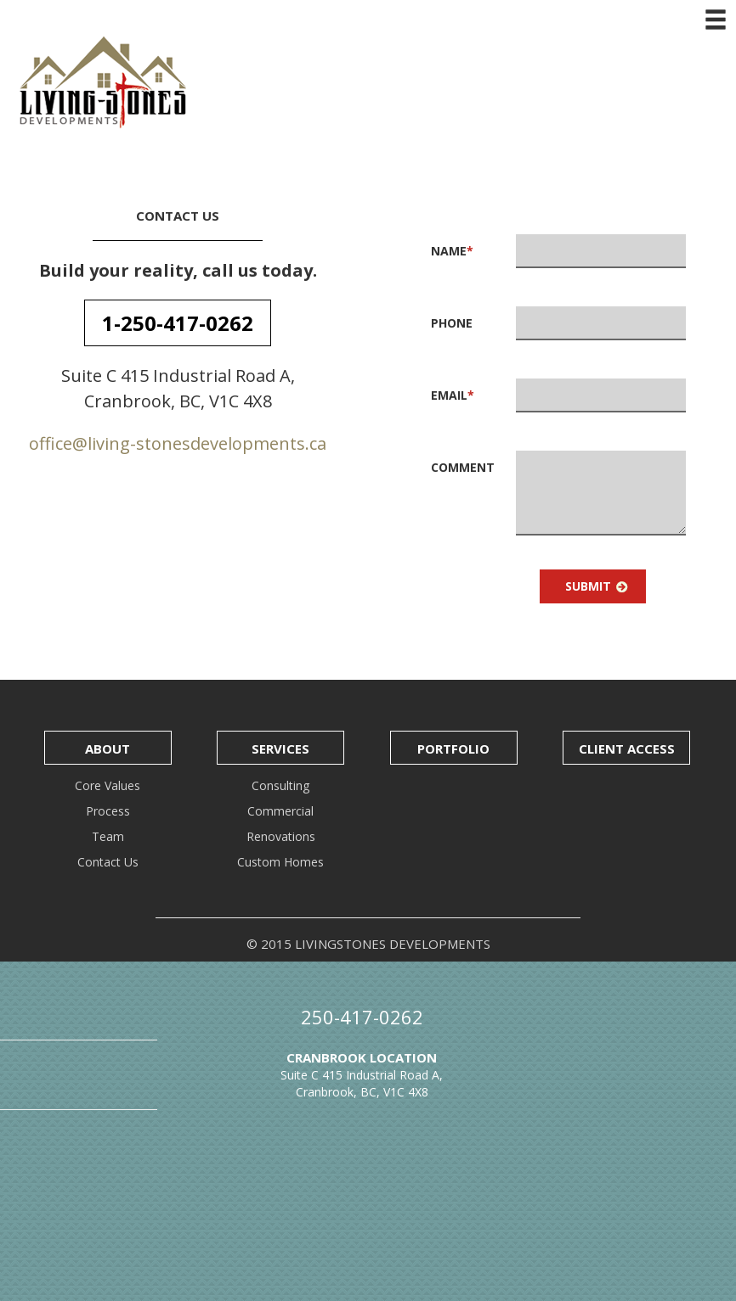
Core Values (107, 785)
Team (108, 836)
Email (452, 395)
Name (452, 251)
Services (280, 748)
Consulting (280, 785)
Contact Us (108, 862)
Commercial (280, 811)
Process (108, 811)
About (107, 748)
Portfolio (453, 748)
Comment (463, 467)
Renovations (280, 836)
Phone (452, 323)
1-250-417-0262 (177, 323)
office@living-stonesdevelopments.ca (177, 443)
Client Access (627, 748)
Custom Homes (280, 862)
